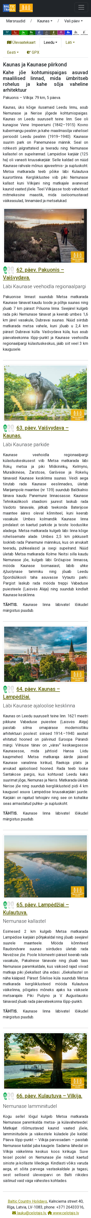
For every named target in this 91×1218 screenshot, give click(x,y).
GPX (33, 52)
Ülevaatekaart (21, 42)
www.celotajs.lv (63, 1213)
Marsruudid (15, 21)
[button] (45, 22)
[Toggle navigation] (81, 7)
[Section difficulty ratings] (9, 270)
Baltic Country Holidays (27, 1201)
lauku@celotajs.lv (29, 1213)
